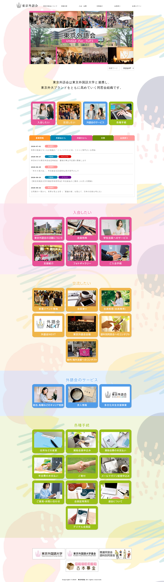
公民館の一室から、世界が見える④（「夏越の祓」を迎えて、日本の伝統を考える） (67, 191)
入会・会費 (83, 6)
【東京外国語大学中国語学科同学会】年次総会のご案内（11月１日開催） (62, 181)
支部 (103, 138)
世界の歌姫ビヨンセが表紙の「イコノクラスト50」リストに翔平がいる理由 (63, 150)
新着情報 (40, 138)
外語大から (82, 138)
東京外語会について (50, 6)
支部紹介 (100, 6)
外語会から (61, 138)
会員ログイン (136, 6)
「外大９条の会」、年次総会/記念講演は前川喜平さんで (55, 171)
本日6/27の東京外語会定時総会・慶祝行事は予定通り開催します (58, 160)
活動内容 (64, 6)
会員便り (117, 6)
